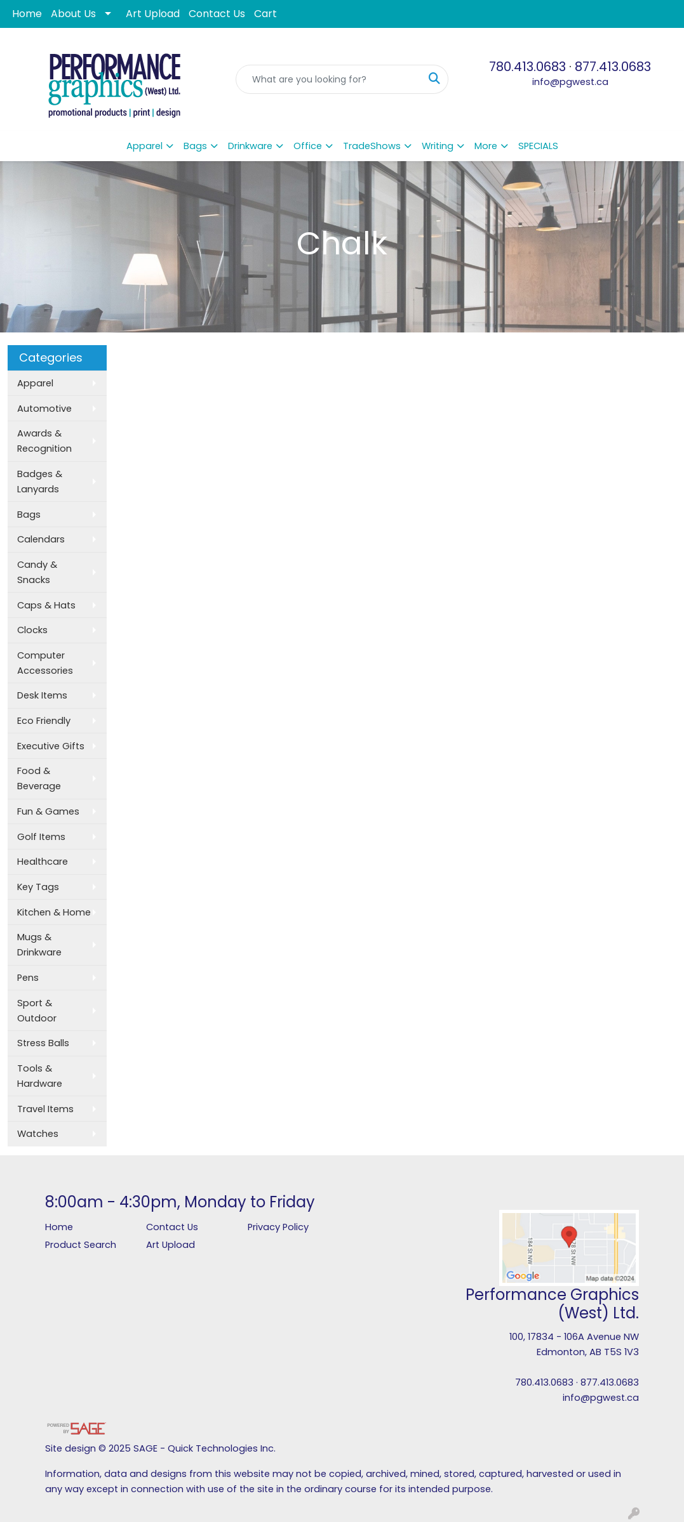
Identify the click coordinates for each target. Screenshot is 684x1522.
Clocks (32, 630)
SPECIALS (538, 146)
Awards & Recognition (44, 441)
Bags (195, 146)
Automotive (44, 408)
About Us (73, 13)
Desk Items (42, 695)
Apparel (144, 146)
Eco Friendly (43, 720)
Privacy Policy (278, 1227)
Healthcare (42, 861)
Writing (437, 146)
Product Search (80, 1244)
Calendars (41, 539)
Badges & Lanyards (39, 481)
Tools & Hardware (39, 1076)
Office (307, 146)
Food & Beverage (39, 778)
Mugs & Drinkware (39, 945)
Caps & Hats (46, 605)
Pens (28, 977)
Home (27, 13)
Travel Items (45, 1109)
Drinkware (250, 146)
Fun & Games (48, 811)
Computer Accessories (45, 663)
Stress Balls (43, 1043)
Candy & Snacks (37, 572)
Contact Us (217, 13)
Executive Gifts (50, 746)
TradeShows (372, 146)
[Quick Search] (329, 79)
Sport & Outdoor (37, 1011)
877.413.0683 (613, 66)
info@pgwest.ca (570, 81)
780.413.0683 (527, 66)
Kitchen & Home (54, 912)
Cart (265, 13)
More (485, 146)
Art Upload (153, 13)
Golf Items (41, 836)
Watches (37, 1133)
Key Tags (38, 887)
